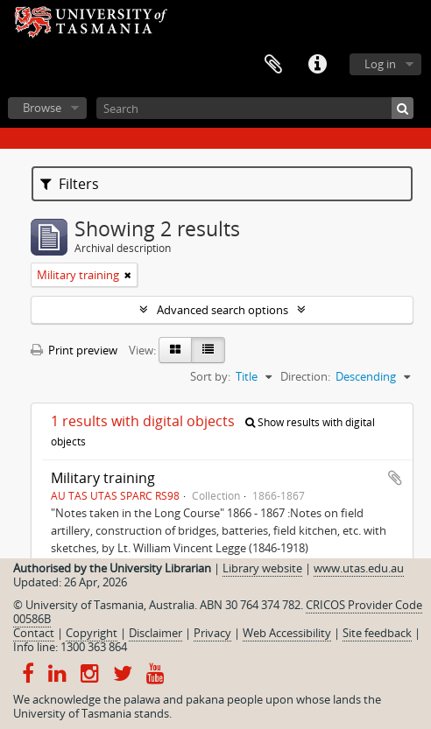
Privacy (212, 633)
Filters (69, 183)
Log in (380, 64)
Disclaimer (155, 633)
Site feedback (377, 633)
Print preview (74, 350)
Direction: (305, 376)
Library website (262, 568)
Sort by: (210, 376)
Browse (42, 108)
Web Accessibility (287, 633)
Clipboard (273, 65)
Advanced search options (222, 310)
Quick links (317, 65)
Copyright (91, 633)
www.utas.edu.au (359, 568)
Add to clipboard (395, 478)
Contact (33, 633)
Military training (103, 477)
